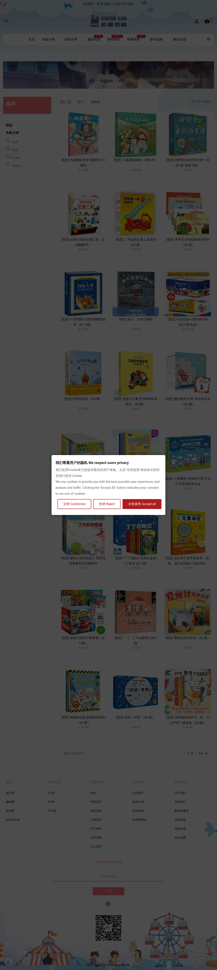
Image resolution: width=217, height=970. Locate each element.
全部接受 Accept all (142, 504)
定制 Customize (74, 504)
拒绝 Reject (107, 504)
